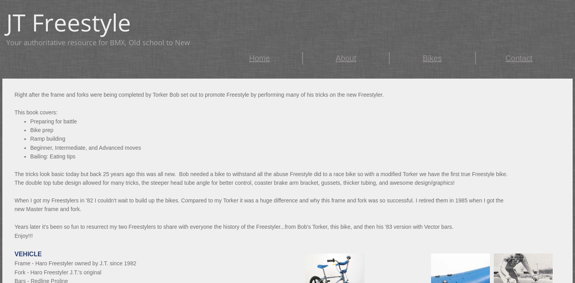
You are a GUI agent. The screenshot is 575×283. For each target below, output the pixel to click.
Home (259, 58)
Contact (518, 58)
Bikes (432, 58)
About (346, 58)
